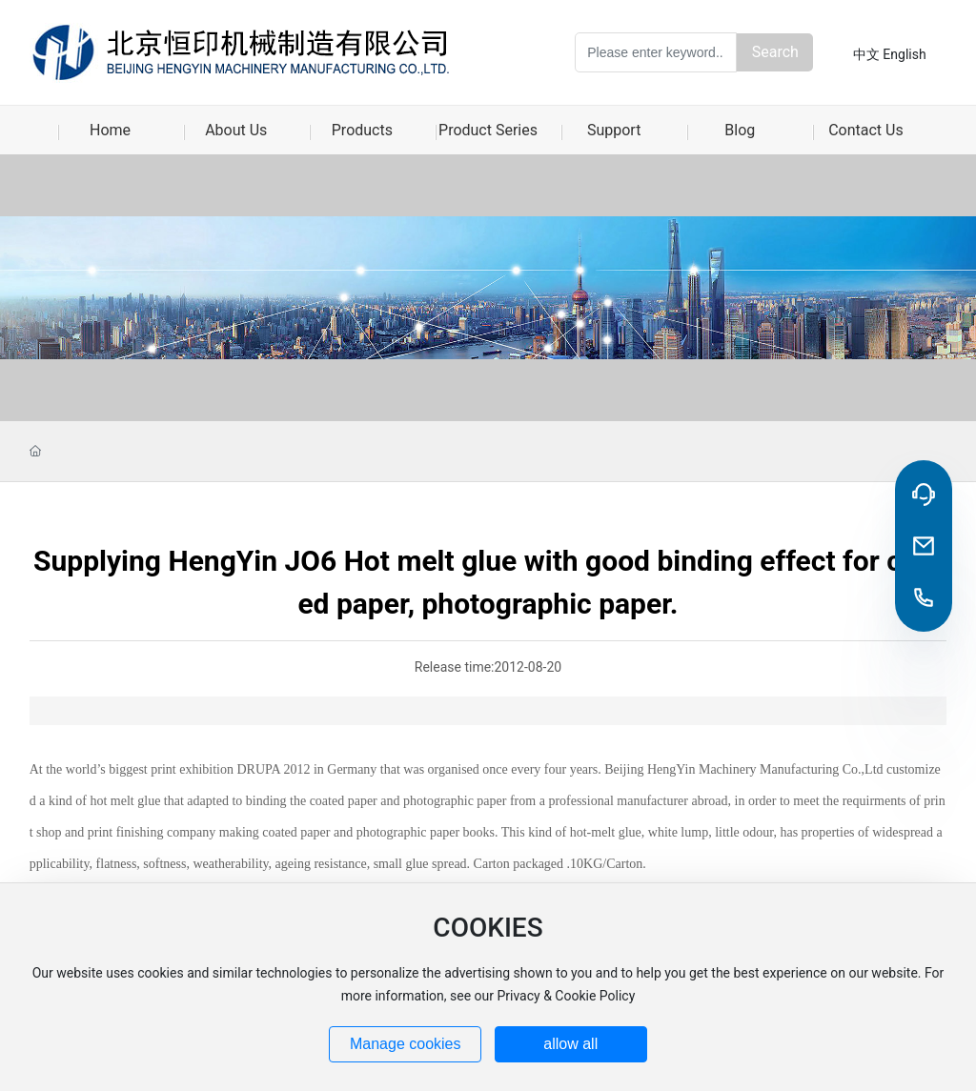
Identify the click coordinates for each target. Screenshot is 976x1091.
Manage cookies (405, 1044)
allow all (570, 1044)
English (904, 54)
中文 (866, 54)
